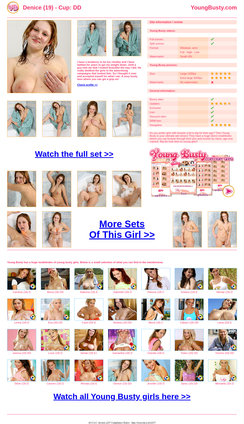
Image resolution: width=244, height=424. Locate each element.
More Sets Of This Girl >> (122, 229)
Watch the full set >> (74, 153)
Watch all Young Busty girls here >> (122, 396)
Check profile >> (87, 84)
